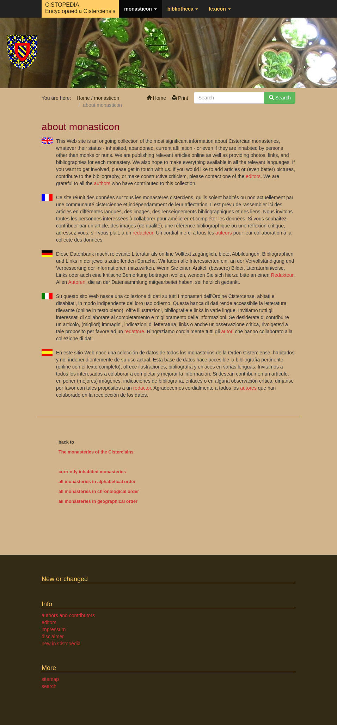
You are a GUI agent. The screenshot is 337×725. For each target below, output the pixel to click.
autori (227, 331)
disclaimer (53, 636)
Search (280, 97)
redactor (142, 388)
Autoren (76, 282)
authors (102, 183)
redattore (134, 331)
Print (180, 98)
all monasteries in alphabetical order (97, 481)
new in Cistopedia (61, 643)
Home (156, 98)
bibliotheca (182, 9)
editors (253, 176)
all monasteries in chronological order (99, 491)
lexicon (220, 9)
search (49, 686)
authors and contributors (68, 615)
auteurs (223, 233)
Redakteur (282, 275)
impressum (54, 629)
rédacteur (143, 233)
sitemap (50, 679)
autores (248, 388)
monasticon (140, 9)
